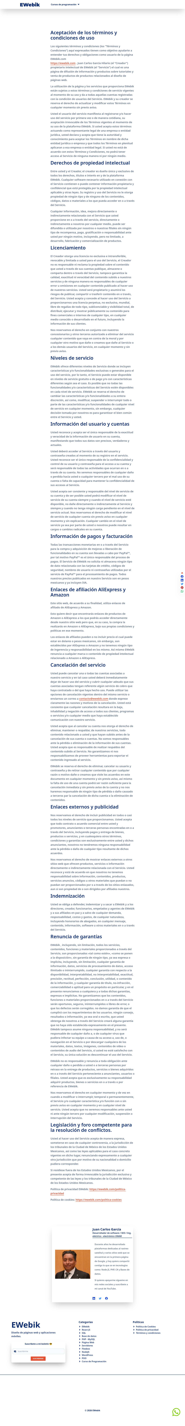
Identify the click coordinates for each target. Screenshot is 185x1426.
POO (82, 1358)
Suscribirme (38, 1358)
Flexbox (84, 1348)
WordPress (86, 1355)
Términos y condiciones (146, 1332)
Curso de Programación (92, 1361)
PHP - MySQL (87, 1339)
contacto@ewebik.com (93, 698)
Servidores (86, 1345)
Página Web (86, 1342)
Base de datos (87, 1336)
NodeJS (84, 1351)
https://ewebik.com (63, 63)
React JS (84, 1329)
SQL (82, 1332)
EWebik (84, 1326)
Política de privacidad (146, 1329)
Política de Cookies (144, 1326)
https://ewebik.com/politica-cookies (99, 1199)
